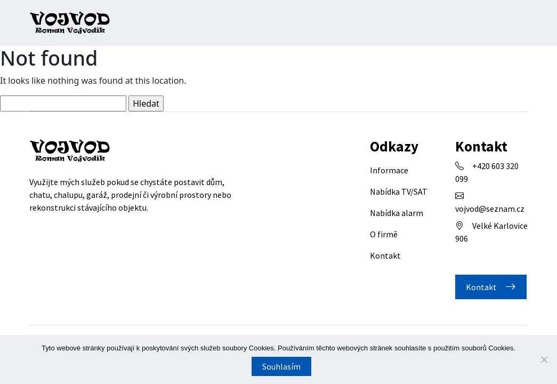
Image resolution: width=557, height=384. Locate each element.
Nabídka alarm (396, 212)
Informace (389, 170)
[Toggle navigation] (517, 23)
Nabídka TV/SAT (398, 191)
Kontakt (385, 255)
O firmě (384, 234)
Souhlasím (281, 366)
